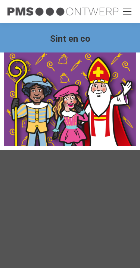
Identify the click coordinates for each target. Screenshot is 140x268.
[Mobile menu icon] (127, 11)
